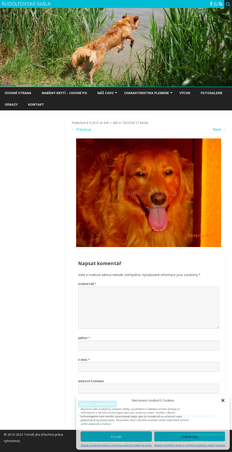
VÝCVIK (184, 93)
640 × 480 (111, 123)
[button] (223, 400)
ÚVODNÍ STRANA (18, 93)
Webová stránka (91, 381)
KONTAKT (36, 104)
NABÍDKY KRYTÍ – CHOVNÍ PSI (64, 93)
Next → (219, 129)
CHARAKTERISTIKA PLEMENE (146, 93)
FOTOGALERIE (211, 93)
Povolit (116, 436)
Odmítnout (189, 436)
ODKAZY (11, 104)
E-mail (84, 360)
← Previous (81, 129)
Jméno (84, 338)
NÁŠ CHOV (105, 93)
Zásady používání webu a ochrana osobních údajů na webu (116, 445)
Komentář (87, 284)
